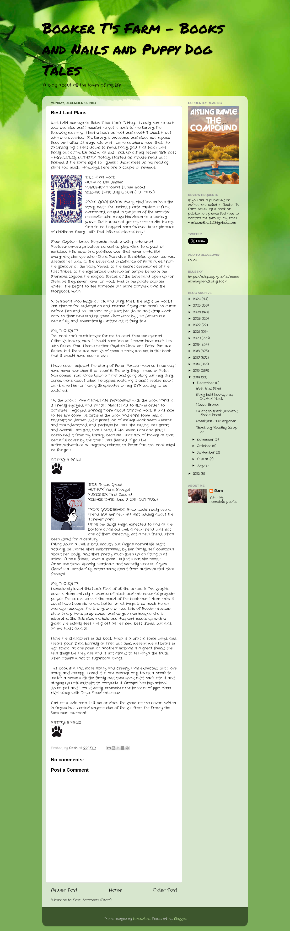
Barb (218, 491)
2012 (197, 473)
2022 (197, 325)
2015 (197, 370)
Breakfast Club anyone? (216, 421)
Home (115, 890)
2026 (197, 299)
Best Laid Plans (208, 388)
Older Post (165, 890)
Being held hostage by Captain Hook (214, 396)
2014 (197, 377)
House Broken (207, 405)
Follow (193, 260)
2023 (197, 318)
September (206, 452)
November (206, 439)
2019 (197, 344)
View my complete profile (223, 499)
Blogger (180, 919)
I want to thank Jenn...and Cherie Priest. (217, 413)
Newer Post (64, 890)
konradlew (141, 919)
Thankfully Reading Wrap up (216, 429)
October (204, 446)
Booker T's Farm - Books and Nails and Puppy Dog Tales (133, 48)
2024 (197, 312)
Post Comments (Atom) (92, 900)
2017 (197, 358)
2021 (197, 332)
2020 (197, 338)
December (206, 383)
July (200, 465)
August (203, 459)
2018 (197, 351)
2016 (197, 364)
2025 (197, 305)
